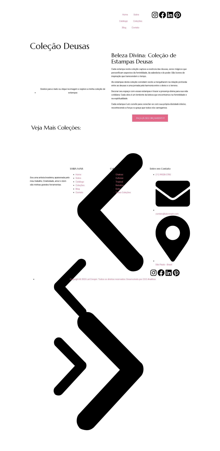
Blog (124, 27)
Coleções (137, 21)
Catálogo (123, 21)
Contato (135, 27)
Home (125, 14)
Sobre (136, 14)
